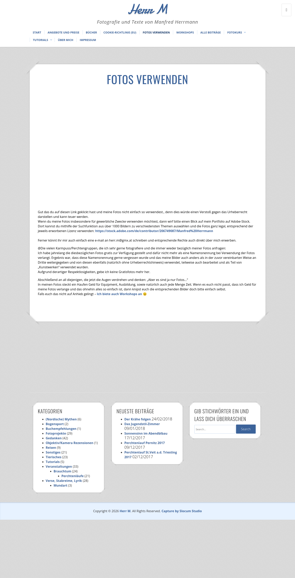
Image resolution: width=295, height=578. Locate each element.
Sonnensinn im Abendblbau (145, 433)
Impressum (88, 40)
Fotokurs (234, 32)
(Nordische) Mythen (61, 419)
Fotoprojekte (56, 433)
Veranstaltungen (59, 466)
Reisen (51, 447)
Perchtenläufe (73, 476)
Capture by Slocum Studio (182, 511)
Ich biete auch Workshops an (119, 294)
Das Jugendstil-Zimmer (142, 424)
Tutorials (40, 40)
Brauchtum (62, 471)
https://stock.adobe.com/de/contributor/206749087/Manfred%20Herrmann (154, 231)
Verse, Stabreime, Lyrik (64, 481)
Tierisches (54, 457)
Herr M (125, 511)
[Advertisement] (147, 119)
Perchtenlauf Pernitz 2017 (144, 443)
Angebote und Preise (63, 32)
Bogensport (55, 424)
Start (37, 32)
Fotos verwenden (156, 32)
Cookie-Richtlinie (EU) (119, 32)
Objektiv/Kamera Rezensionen (69, 443)
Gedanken (54, 438)
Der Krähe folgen (137, 419)
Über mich (65, 40)
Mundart (60, 485)
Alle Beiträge (210, 32)
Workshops (185, 32)
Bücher (91, 32)
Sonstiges (53, 452)
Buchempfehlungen (61, 429)
